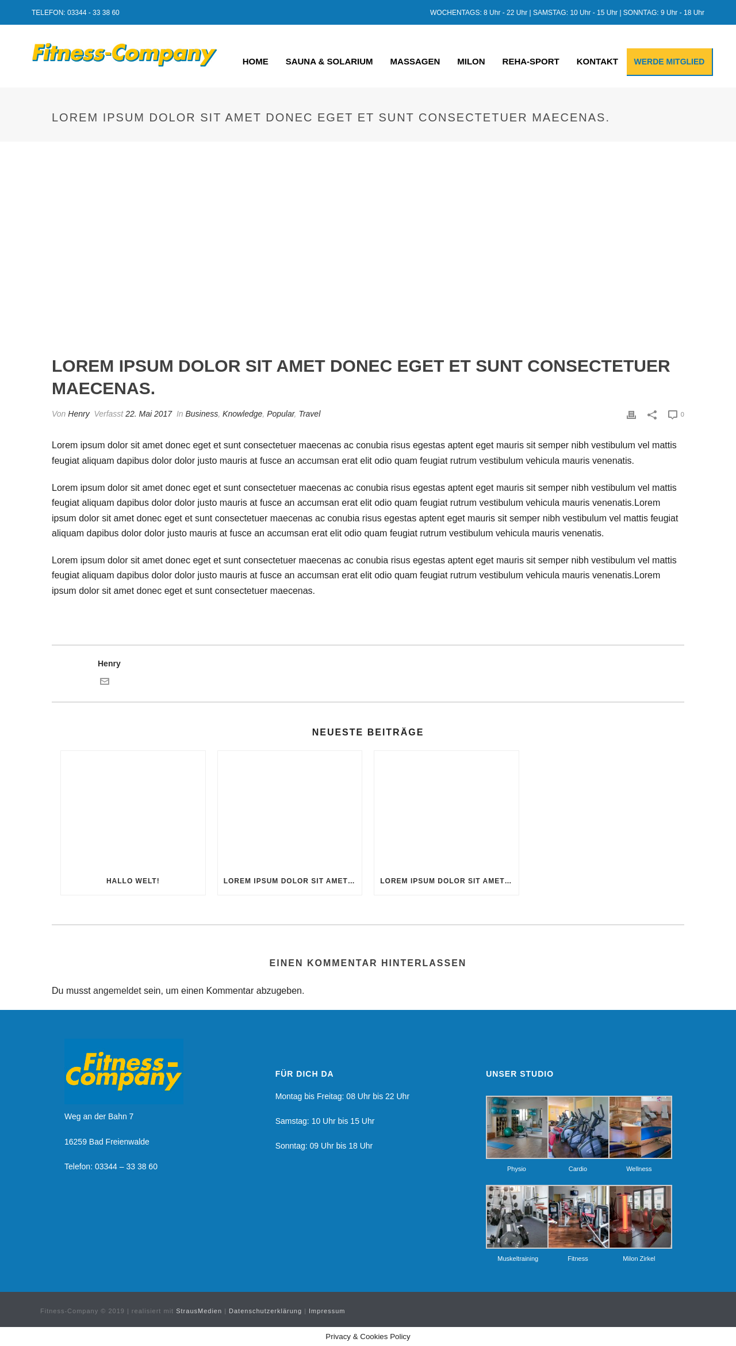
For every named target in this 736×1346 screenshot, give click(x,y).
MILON (471, 61)
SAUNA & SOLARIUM (329, 61)
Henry (78, 413)
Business (201, 413)
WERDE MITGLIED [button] (669, 61)
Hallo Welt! (133, 881)
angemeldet (117, 991)
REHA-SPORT (531, 61)
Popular (280, 413)
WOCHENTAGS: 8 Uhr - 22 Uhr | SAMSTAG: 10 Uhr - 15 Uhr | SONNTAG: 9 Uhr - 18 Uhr (567, 13)
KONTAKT (597, 61)
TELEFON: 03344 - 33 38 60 (76, 13)
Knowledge (242, 413)
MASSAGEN (415, 61)
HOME (256, 61)
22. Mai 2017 (148, 413)
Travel (309, 413)
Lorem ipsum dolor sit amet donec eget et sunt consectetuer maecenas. (293, 881)
